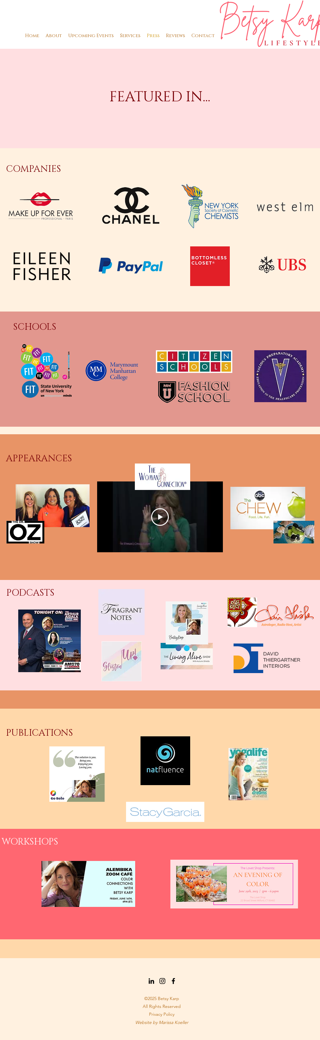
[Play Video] (160, 517)
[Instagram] (162, 981)
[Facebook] (173, 981)
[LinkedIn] (151, 981)
